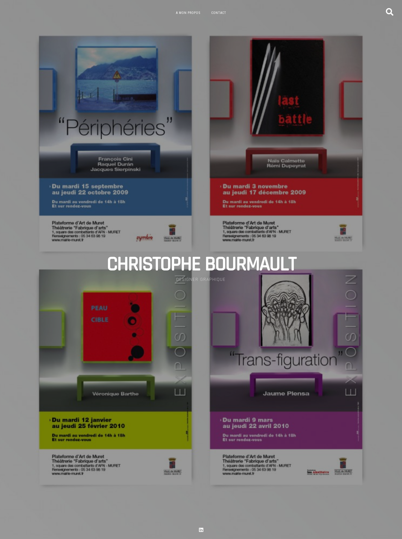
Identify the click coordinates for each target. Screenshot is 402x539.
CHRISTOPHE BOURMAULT (201, 264)
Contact (218, 13)
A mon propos (188, 13)
